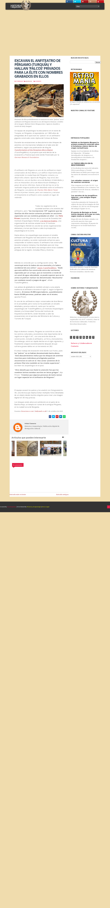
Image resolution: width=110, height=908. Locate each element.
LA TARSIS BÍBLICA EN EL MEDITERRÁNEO (82, 164)
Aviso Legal (45, 506)
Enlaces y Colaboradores (81, 343)
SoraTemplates (11, 506)
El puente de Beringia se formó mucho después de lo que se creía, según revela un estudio (85, 214)
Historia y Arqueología (34, 506)
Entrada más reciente (18, 494)
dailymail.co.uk (40, 411)
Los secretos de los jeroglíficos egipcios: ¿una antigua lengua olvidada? (84, 197)
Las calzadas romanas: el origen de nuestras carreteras (84, 181)
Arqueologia (28, 81)
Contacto (75, 346)
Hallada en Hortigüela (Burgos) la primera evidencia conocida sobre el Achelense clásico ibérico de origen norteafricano (85, 145)
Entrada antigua (62, 494)
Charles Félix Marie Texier (47, 190)
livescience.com (27, 411)
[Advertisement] (20, 34)
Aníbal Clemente (30, 423)
